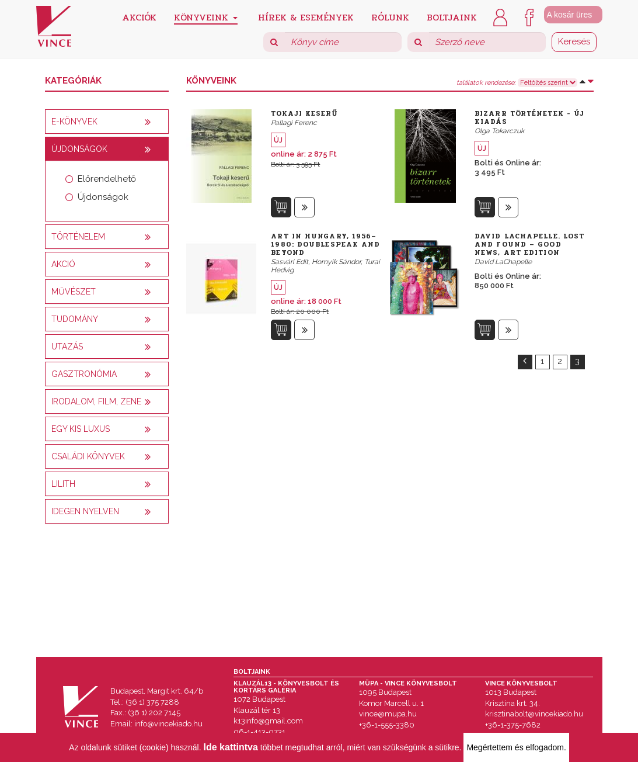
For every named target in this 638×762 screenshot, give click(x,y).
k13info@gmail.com (268, 720)
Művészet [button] (73, 291)
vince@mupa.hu (388, 713)
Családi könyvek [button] (88, 456)
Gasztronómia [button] (84, 374)
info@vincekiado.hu (168, 723)
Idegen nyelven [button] (85, 511)
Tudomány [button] (74, 319)
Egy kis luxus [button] (80, 429)
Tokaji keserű (304, 113)
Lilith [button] (63, 484)
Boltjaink (452, 16)
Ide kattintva (231, 747)
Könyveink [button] (206, 17)
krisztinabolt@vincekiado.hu (534, 713)
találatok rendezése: (485, 82)
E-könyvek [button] (74, 121)
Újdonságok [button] (79, 149)
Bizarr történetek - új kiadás (529, 117)
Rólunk (390, 16)
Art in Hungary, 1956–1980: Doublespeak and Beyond (325, 244)
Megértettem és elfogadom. (516, 747)
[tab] (107, 121)
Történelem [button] (78, 236)
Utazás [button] (67, 346)
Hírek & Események (306, 16)
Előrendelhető (107, 179)
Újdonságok (103, 197)
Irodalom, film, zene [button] (96, 401)
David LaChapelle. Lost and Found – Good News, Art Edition (529, 244)
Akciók (139, 16)
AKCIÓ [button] (63, 264)
